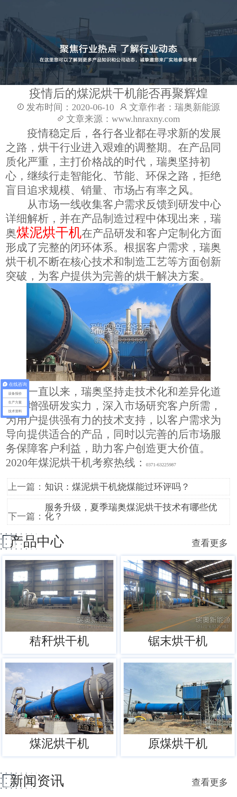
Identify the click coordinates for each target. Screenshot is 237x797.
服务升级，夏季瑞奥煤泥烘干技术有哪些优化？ (131, 511)
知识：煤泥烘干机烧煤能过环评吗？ (117, 487)
